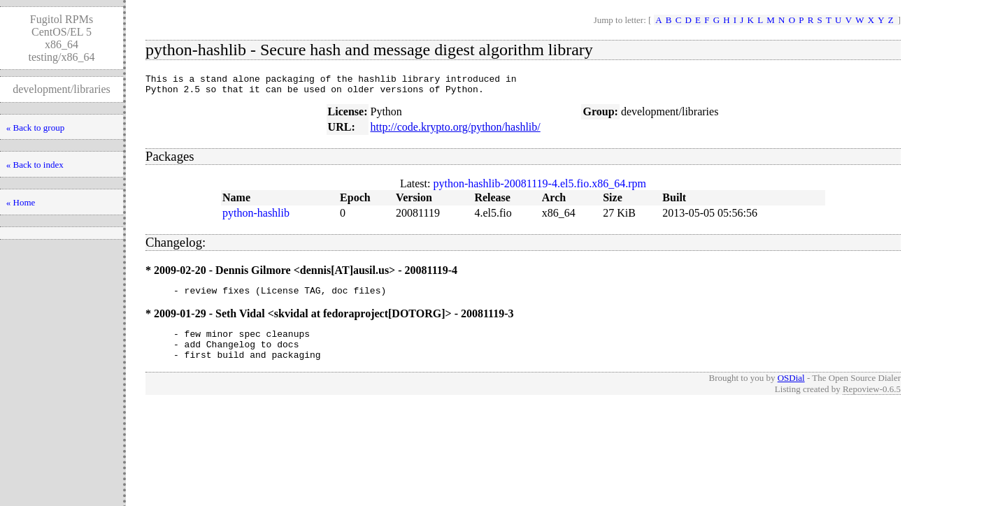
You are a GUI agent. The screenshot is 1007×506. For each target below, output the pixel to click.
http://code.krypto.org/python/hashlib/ (455, 131)
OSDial (791, 390)
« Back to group (35, 127)
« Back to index (35, 164)
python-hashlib (256, 217)
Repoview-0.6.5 (872, 401)
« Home (21, 202)
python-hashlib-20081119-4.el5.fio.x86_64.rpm (539, 188)
